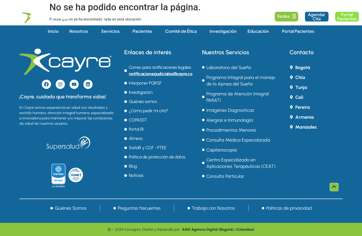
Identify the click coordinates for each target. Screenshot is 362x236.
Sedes (286, 16)
